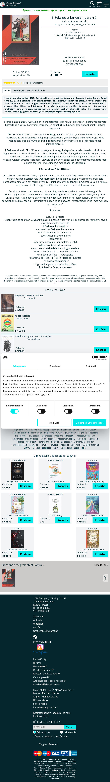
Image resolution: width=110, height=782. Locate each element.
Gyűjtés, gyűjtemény (66, 432)
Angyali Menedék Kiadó (45, 696)
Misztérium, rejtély (66, 438)
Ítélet (84, 447)
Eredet (84, 429)
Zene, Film (38, 616)
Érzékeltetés (66, 447)
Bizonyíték (66, 429)
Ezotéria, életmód (20, 432)
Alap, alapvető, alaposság (37, 429)
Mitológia (81, 438)
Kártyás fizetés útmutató (46, 673)
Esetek (93, 429)
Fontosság (49, 432)
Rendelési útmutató (43, 670)
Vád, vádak (76, 444)
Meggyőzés (17, 438)
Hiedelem (93, 432)
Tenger (90, 441)
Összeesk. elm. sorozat (45, 630)
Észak (76, 447)
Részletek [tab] (55, 366)
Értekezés (46, 447)
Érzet (55, 447)
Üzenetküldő (40, 666)
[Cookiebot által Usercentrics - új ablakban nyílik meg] (94, 357)
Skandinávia (79, 441)
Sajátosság (66, 441)
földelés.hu (55, 779)
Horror (23, 435)
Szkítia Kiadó (40, 703)
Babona (55, 429)
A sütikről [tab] (91, 366)
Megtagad (54, 423)
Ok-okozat (31, 441)
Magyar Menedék (48, 744)
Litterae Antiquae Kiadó (45, 707)
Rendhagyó (43, 441)
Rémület (55, 441)
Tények (43, 444)
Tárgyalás (33, 444)
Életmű (27, 447)
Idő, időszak (34, 435)
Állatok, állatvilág (91, 444)
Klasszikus (69, 435)
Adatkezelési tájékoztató (46, 684)
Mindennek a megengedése (90, 423)
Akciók (36, 627)
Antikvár (37, 620)
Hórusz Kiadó (40, 700)
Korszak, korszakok (86, 435)
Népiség (20, 441)
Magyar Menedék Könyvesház (10, 5)
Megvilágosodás (48, 438)
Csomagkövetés (41, 677)
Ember (76, 429)
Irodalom (58, 435)
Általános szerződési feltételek (49, 680)
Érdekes (36, 447)
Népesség (93, 438)
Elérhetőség (39, 659)
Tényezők (53, 444)
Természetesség (19, 444)
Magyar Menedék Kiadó (46, 693)
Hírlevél (37, 662)
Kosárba (90, 74)
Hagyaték (82, 432)
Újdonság (38, 623)
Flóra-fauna (36, 432)
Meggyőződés (31, 438)
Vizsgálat (65, 444)
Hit (16, 435)
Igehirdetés (47, 435)
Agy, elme (18, 429)
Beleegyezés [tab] (19, 366)
